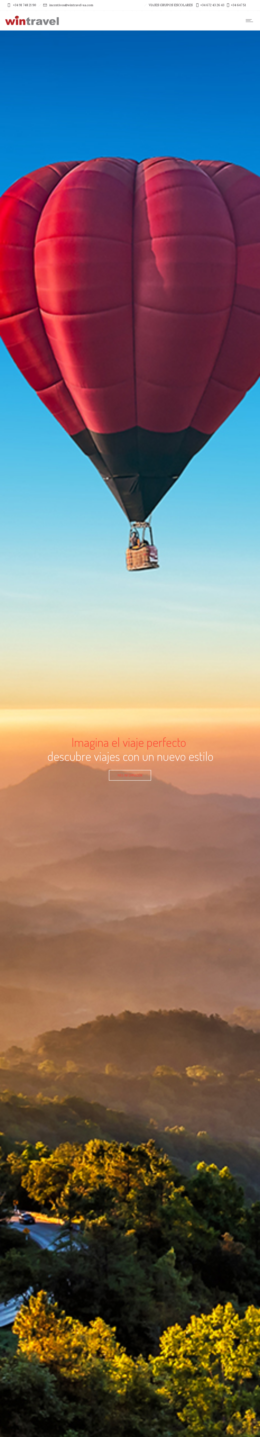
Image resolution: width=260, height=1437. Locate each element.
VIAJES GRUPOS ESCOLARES (171, 5)
